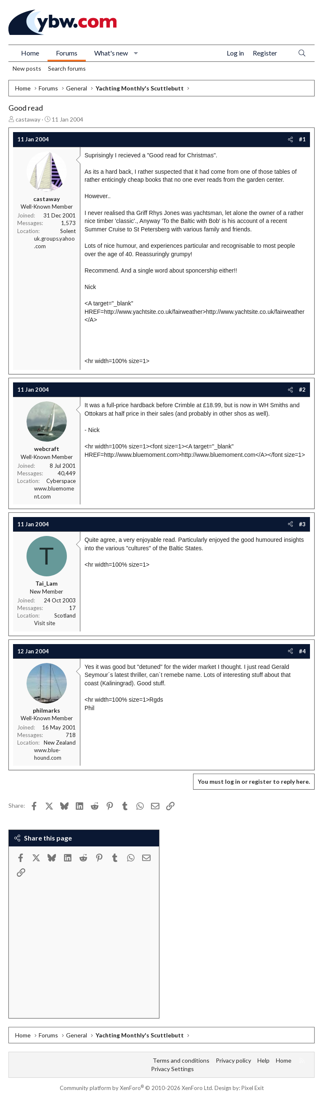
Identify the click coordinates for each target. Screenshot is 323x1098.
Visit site (44, 623)
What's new (111, 53)
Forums (66, 53)
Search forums (67, 68)
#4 (302, 651)
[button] (136, 53)
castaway (28, 119)
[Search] (302, 53)
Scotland (65, 615)
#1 (302, 139)
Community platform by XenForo (136, 1088)
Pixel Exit (252, 1088)
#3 (302, 524)
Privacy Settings (172, 1068)
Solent (68, 231)
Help (263, 1060)
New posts (27, 68)
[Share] (290, 139)
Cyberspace (61, 480)
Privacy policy (233, 1060)
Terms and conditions (181, 1060)
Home (30, 53)
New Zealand (60, 742)
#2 (302, 389)
